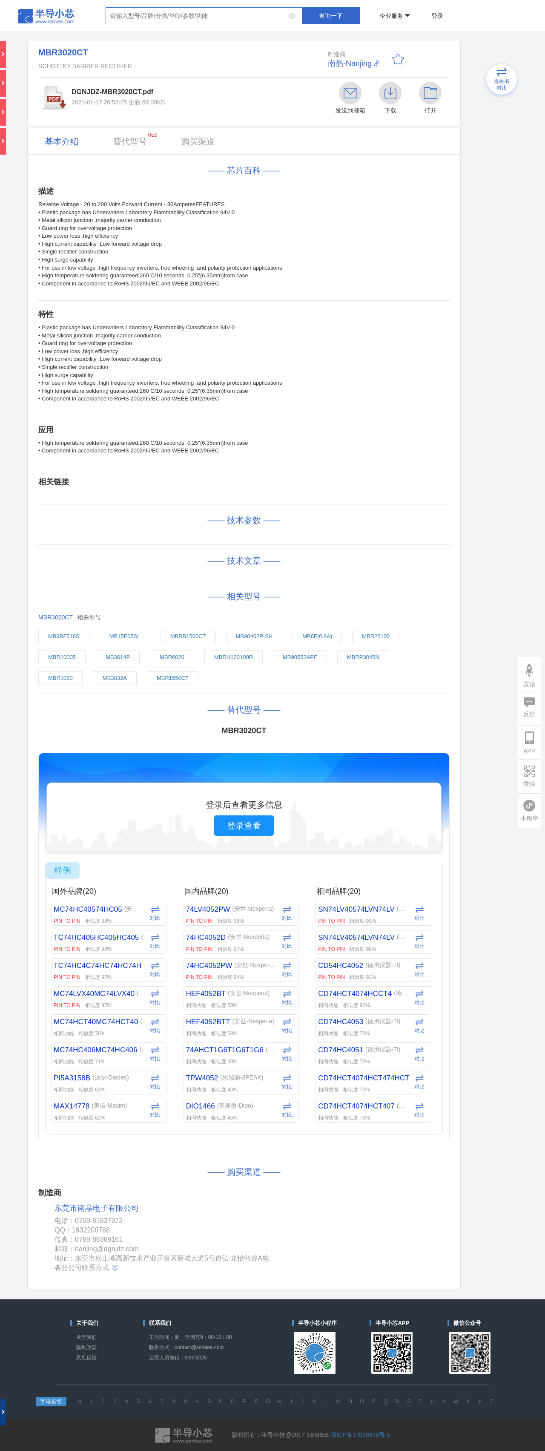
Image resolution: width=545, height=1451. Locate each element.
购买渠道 (198, 141)
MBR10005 (62, 657)
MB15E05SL (125, 636)
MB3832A (115, 678)
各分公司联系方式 (86, 1268)
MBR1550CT (173, 678)
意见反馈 (86, 1358)
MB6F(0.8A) (317, 636)
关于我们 (86, 1337)
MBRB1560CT (188, 636)
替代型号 (135, 139)
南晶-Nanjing (350, 63)
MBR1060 (60, 678)
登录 (437, 15)
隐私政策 (86, 1347)
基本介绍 (62, 141)
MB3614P (118, 657)
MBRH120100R (233, 657)
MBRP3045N (363, 657)
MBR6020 (172, 657)
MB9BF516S (64, 636)
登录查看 (244, 825)
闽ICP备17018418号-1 (360, 1434)
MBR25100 (376, 636)
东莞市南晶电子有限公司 (96, 1208)
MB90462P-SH (254, 636)
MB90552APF (300, 657)
